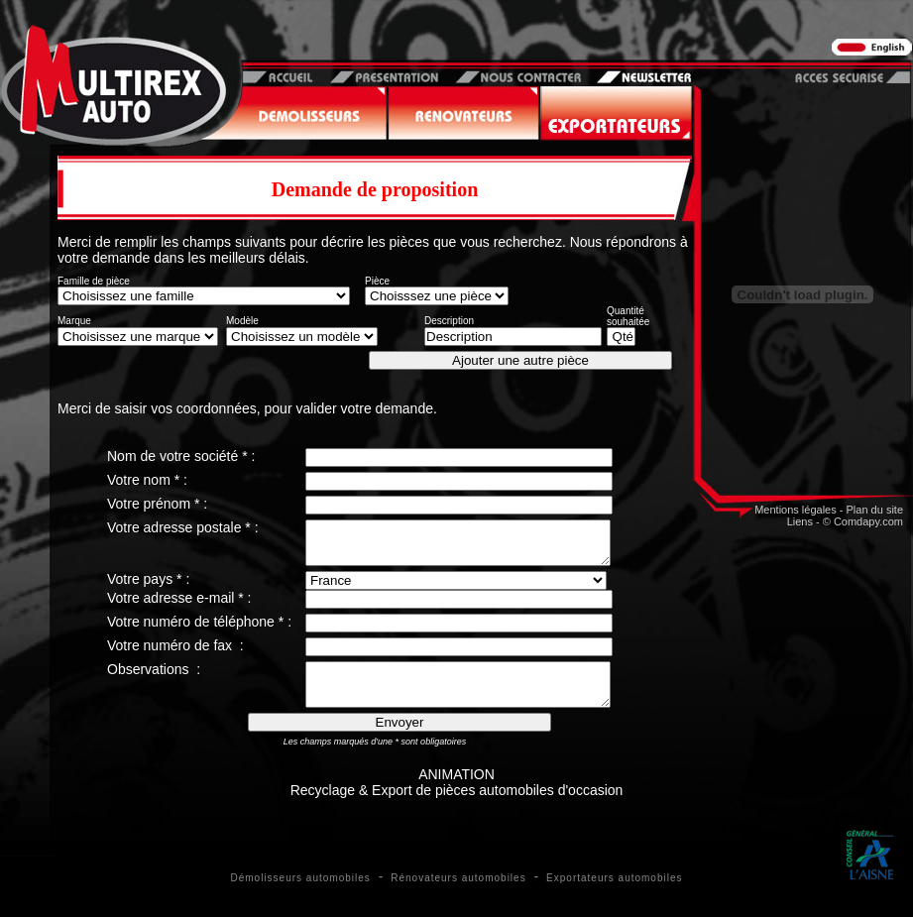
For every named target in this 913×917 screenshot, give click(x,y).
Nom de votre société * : (181, 456)
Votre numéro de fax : (175, 654)
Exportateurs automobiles (614, 895)
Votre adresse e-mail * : (179, 607)
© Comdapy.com (863, 521)
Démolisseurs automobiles (301, 895)
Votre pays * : (148, 588)
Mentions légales (795, 510)
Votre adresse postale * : (183, 527)
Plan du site (875, 510)
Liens (800, 521)
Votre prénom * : (157, 504)
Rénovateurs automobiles (458, 895)
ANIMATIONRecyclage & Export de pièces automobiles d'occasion (457, 800)
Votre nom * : (147, 480)
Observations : (153, 678)
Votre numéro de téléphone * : (199, 630)
